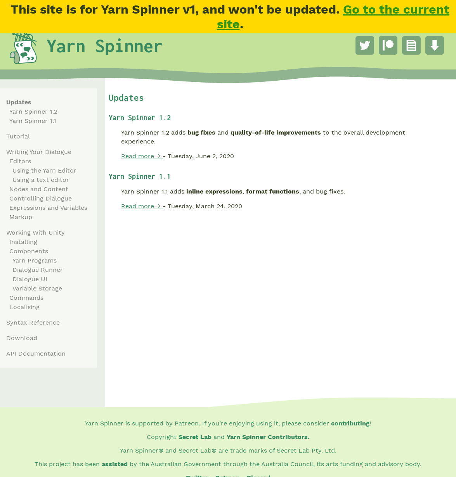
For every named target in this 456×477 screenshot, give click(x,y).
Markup (20, 217)
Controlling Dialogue (40, 198)
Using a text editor (40, 179)
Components (28, 251)
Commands (26, 297)
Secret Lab (195, 437)
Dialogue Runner (37, 269)
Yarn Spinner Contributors (267, 437)
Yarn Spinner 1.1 (32, 120)
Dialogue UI (29, 279)
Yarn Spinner (105, 45)
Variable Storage (37, 288)
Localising (24, 307)
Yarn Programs (34, 260)
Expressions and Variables (48, 207)
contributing (350, 423)
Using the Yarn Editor (44, 170)
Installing (23, 241)
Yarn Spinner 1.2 (33, 111)
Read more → (142, 156)
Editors (20, 161)
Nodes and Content (38, 189)
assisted (115, 464)
